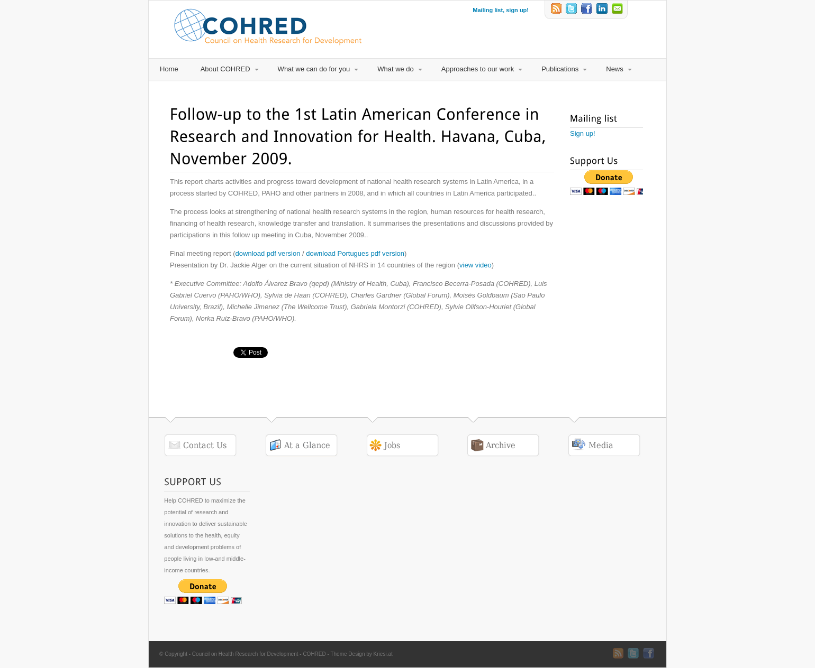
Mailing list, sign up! (501, 10)
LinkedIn (602, 9)
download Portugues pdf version (355, 253)
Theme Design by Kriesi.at (361, 654)
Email (618, 9)
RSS (556, 9)
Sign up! (582, 133)
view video (475, 265)
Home (169, 69)
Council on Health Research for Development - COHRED (259, 654)
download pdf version (268, 253)
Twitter (572, 9)
